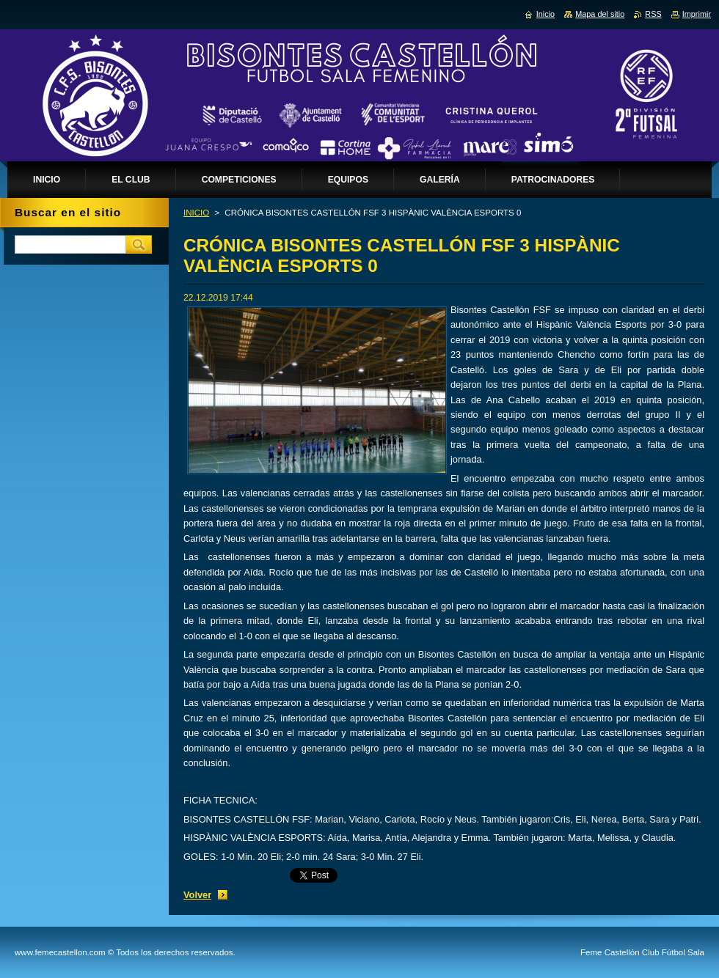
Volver (197, 894)
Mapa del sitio (599, 14)
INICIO (196, 212)
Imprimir (696, 14)
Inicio (545, 14)
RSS (653, 14)
